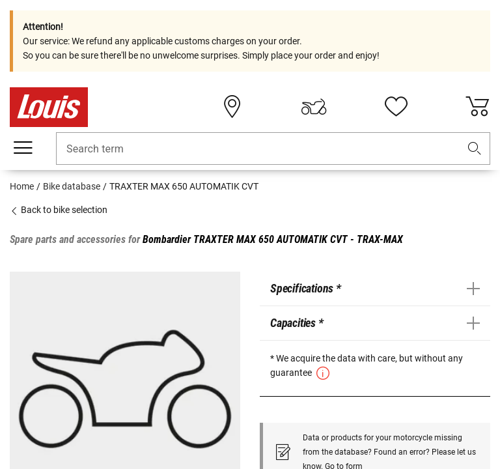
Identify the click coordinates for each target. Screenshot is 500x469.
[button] (474, 149)
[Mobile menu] (23, 148)
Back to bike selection (58, 210)
